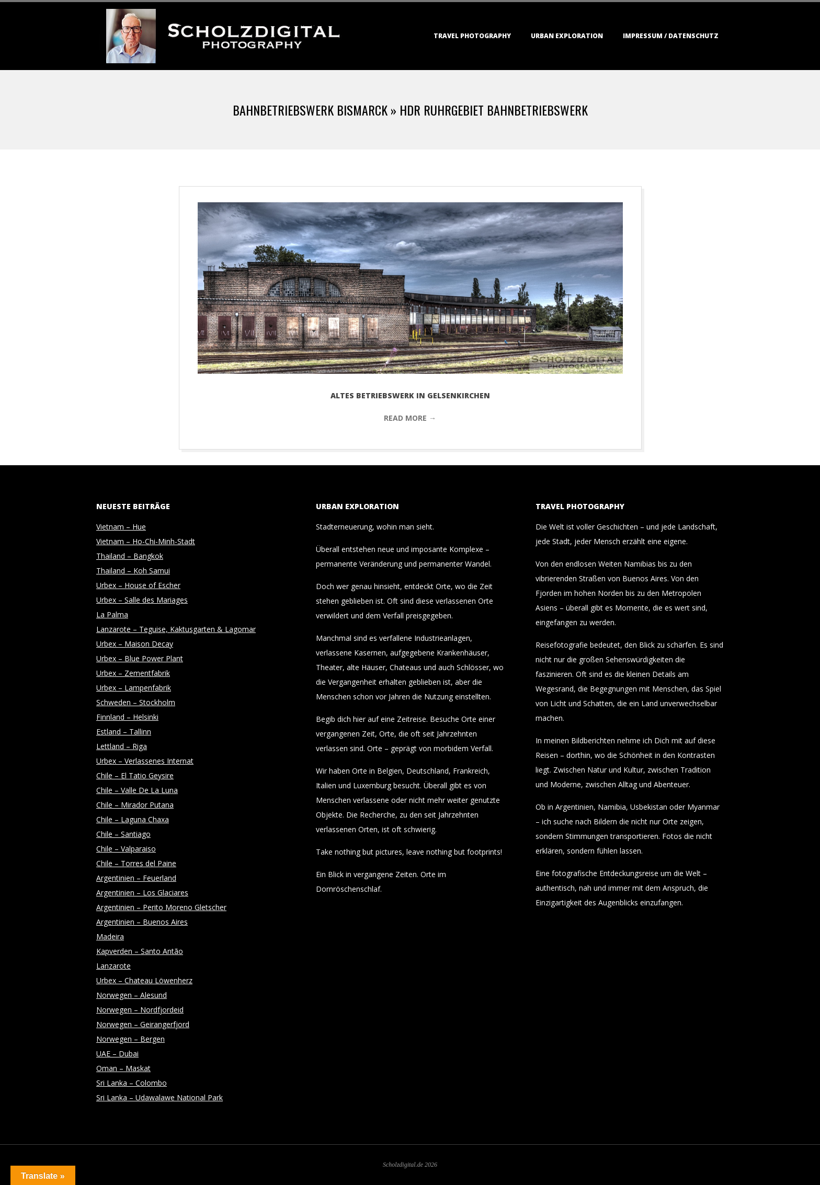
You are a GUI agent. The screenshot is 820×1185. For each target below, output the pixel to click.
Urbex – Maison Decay (134, 644)
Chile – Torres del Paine (136, 863)
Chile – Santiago (123, 834)
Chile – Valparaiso (126, 849)
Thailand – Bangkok (129, 556)
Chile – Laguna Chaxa (132, 819)
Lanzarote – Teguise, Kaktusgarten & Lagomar (176, 629)
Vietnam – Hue (121, 527)
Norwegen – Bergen (130, 1039)
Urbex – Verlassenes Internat (144, 761)
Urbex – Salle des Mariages (142, 600)
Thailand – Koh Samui (133, 571)
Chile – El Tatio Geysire (135, 775)
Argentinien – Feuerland (136, 878)
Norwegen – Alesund (131, 995)
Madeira (110, 936)
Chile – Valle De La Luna (137, 790)
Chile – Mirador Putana (135, 805)
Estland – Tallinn (123, 732)
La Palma (112, 614)
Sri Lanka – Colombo (131, 1083)
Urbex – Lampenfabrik (133, 688)
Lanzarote (113, 966)
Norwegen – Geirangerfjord (142, 1024)
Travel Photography (472, 35)
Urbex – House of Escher (138, 585)
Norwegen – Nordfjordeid (140, 1010)
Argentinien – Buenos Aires (142, 922)
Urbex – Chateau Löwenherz (144, 980)
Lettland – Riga (121, 746)
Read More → (410, 418)
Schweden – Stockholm (135, 702)
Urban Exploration (567, 35)
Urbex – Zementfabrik (133, 673)
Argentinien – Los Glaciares (142, 893)
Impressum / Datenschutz (671, 35)
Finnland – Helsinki (127, 717)
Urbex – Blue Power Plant (139, 658)
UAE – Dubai (117, 1054)
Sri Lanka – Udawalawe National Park (159, 1097)
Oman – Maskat (123, 1068)
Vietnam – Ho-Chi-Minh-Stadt (145, 541)
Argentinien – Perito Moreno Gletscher (161, 907)
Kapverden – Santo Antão (139, 951)
